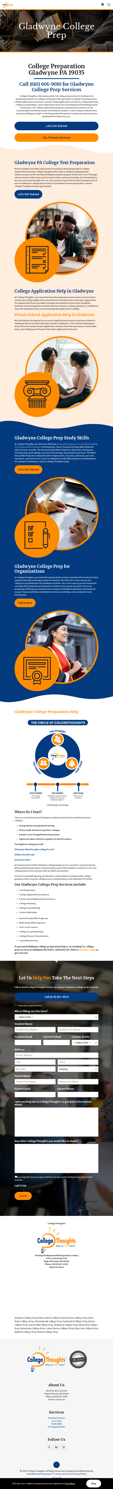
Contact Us (60, 1399)
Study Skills (56, 1424)
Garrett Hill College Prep (40, 1325)
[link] (57, 762)
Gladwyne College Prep (66, 1325)
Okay (93, 1483)
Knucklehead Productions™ (40, 1474)
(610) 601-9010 (45, 84)
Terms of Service (63, 1474)
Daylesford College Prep (75, 1321)
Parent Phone (66, 1088)
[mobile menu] (108, 4)
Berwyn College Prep (76, 1318)
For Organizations (56, 1426)
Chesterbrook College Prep (48, 1321)
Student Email (24, 1036)
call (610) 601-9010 (65, 949)
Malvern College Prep (25, 1332)
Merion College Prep (47, 1332)
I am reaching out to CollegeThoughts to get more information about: (53, 1103)
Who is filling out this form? (32, 1011)
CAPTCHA (20, 1185)
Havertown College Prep (32, 1328)
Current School (53, 1036)
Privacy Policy (79, 1474)
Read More (70, 1483)
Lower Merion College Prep (59, 1328)
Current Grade (81, 1036)
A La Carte (56, 1421)
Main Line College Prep (86, 1328)
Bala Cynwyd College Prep (51, 1318)
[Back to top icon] (56, 1465)
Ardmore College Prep (26, 1318)
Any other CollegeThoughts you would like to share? (46, 1141)
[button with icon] (49, 1447)
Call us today (76, 110)
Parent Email (23, 1088)
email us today (87, 949)
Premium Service (56, 1418)
